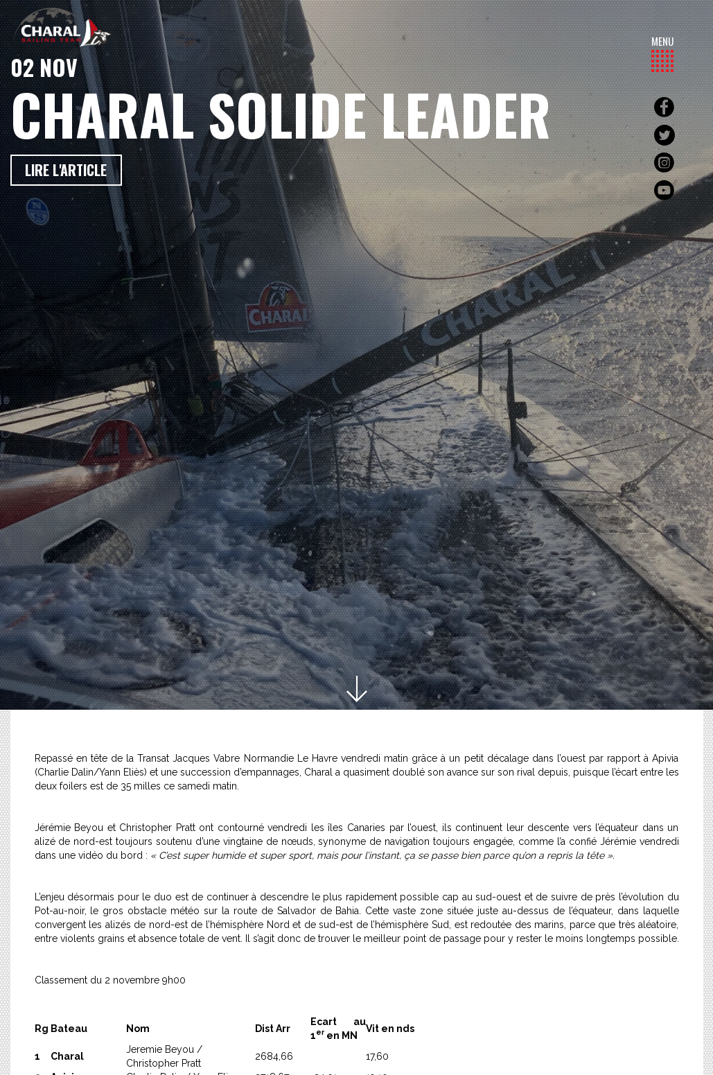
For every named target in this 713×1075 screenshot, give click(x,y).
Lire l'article (66, 169)
